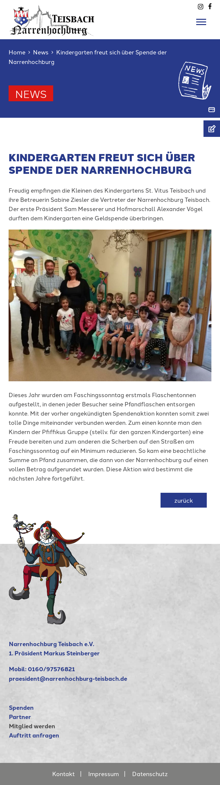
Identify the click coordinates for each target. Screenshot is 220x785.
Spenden (21, 707)
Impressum (103, 773)
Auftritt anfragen (34, 735)
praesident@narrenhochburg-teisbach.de (68, 678)
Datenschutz (150, 773)
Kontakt (63, 773)
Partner (20, 716)
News (41, 52)
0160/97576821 (51, 669)
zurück (183, 500)
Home (17, 52)
